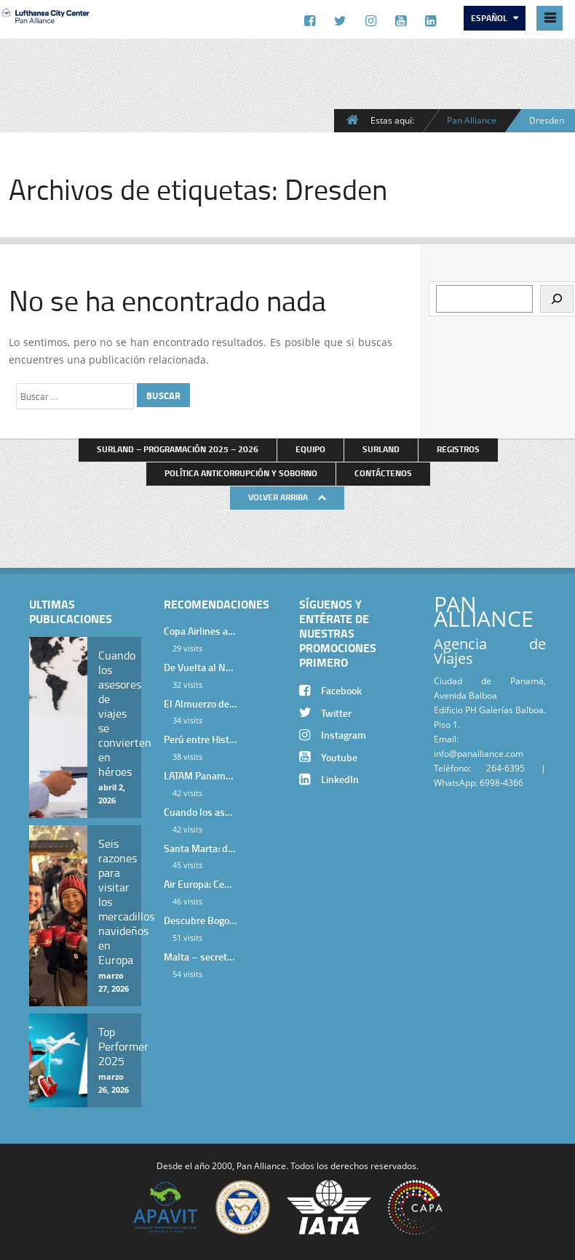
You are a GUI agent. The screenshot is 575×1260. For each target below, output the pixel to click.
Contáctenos (383, 473)
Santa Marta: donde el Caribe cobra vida (200, 848)
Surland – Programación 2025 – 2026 (177, 449)
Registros (458, 449)
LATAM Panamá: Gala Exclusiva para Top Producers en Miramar (200, 775)
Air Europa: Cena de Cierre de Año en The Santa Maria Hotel (200, 884)
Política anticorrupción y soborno (240, 473)
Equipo (310, 449)
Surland (381, 449)
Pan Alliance (471, 120)
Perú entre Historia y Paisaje (200, 739)
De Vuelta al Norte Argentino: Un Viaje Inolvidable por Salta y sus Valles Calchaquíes (200, 667)
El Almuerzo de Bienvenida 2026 (200, 703)
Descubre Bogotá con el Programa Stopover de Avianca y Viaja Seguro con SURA (200, 920)
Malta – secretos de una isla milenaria (200, 956)
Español (490, 18)
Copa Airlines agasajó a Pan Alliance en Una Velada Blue (200, 631)
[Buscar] (557, 299)
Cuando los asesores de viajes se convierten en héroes (200, 812)
